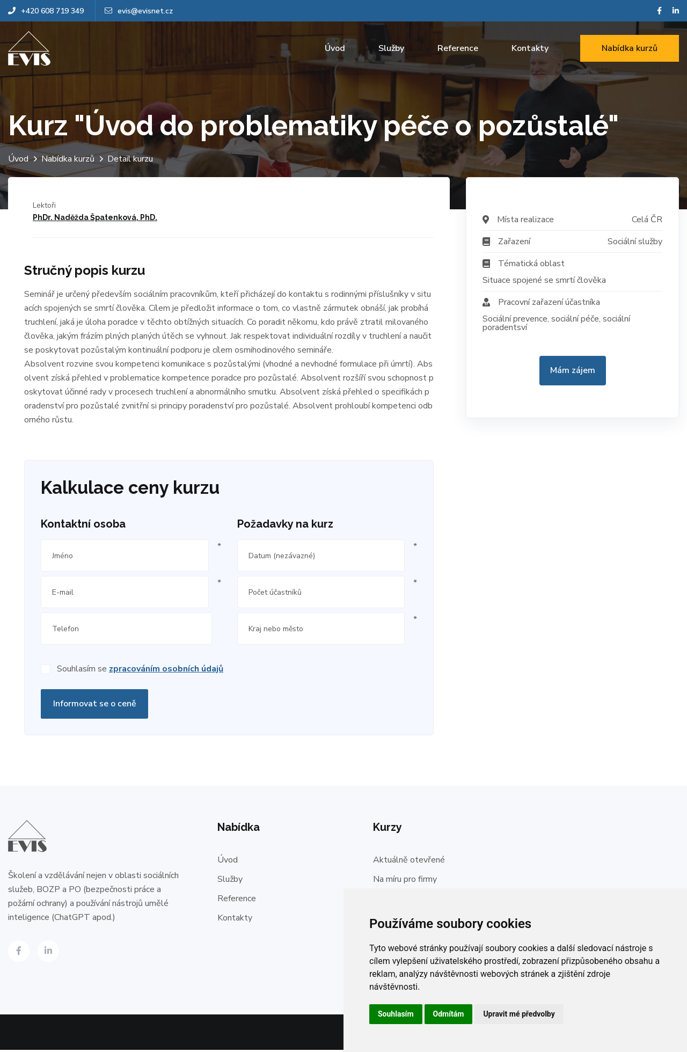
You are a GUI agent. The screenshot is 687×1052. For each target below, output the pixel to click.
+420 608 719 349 (46, 11)
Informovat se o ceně (94, 706)
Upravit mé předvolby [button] (518, 1014)
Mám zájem (572, 370)
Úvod (335, 48)
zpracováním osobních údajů (166, 671)
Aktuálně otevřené (409, 862)
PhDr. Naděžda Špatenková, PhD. (95, 217)
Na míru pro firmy (405, 881)
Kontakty (530, 48)
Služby (391, 48)
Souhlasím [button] (396, 1014)
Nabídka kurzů (629, 48)
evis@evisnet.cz (139, 11)
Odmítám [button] (448, 1014)
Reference (457, 48)
